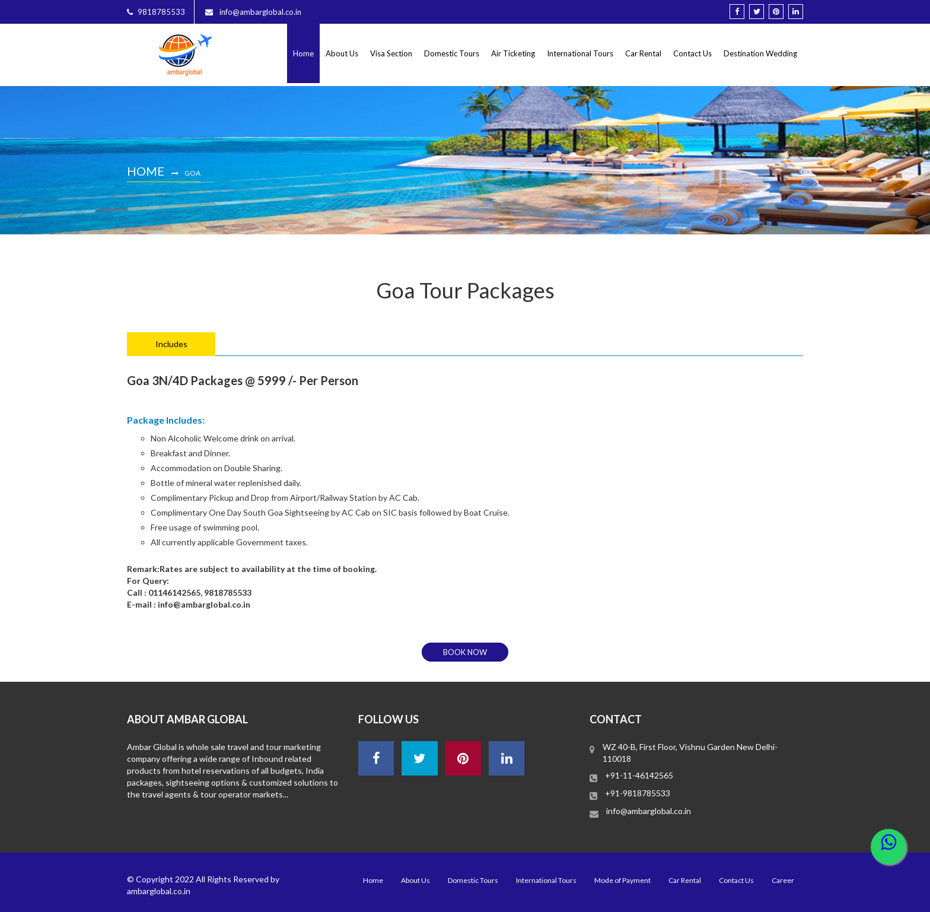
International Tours (580, 53)
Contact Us (692, 53)
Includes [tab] (171, 344)
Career (783, 880)
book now (465, 652)
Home (303, 53)
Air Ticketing (513, 53)
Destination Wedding (760, 53)
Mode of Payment (622, 880)
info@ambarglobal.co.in (648, 811)
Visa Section (391, 53)
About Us (342, 53)
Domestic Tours (451, 53)
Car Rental (643, 53)
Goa (192, 173)
